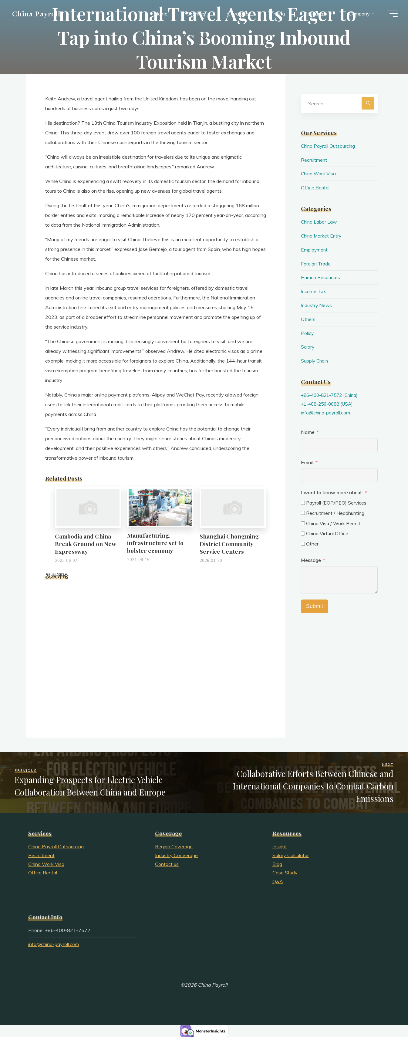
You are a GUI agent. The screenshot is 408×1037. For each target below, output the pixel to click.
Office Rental (315, 187)
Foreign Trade (316, 264)
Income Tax (313, 291)
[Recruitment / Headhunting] (303, 513)
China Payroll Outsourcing (328, 146)
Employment (314, 250)
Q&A (277, 881)
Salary (308, 347)
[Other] (303, 544)
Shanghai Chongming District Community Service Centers (229, 543)
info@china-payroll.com (326, 413)
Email (307, 462)
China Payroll (38, 14)
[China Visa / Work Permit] (303, 523)
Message (311, 560)
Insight (279, 846)
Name (308, 432)
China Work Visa (319, 174)
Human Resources (320, 277)
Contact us (167, 864)
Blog (277, 864)
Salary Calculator (290, 855)
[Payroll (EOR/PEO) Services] (303, 503)
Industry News (317, 305)
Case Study (285, 873)
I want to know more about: (332, 492)
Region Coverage (174, 846)
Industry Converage (176, 855)
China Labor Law (319, 222)
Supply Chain (315, 361)
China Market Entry (322, 236)
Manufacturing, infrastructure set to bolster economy (155, 542)
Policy (307, 333)
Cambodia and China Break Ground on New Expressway (85, 543)
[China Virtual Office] (303, 533)
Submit (314, 606)
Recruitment (314, 160)
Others (308, 319)
